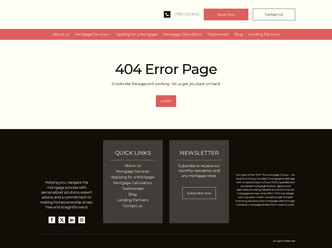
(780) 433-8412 (187, 14)
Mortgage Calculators (182, 34)
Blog (238, 34)
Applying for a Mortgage (132, 177)
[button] (167, 14)
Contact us (132, 206)
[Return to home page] (70, 14)
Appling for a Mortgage (137, 34)
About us (61, 34)
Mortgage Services (91, 34)
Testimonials (218, 34)
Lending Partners (263, 34)
